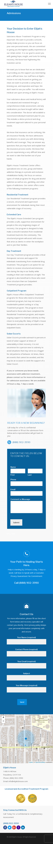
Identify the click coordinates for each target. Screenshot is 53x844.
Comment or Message (20, 499)
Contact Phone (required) (26, 652)
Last (30, 475)
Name (13, 467)
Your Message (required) (26, 688)
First (12, 475)
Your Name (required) (26, 640)
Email (13, 489)
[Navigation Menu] (49, 3)
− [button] (3, 721)
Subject (26, 676)
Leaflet (31, 762)
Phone (13, 479)
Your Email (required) (26, 664)
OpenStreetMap (40, 762)
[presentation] (26, 525)
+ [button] (3, 717)
